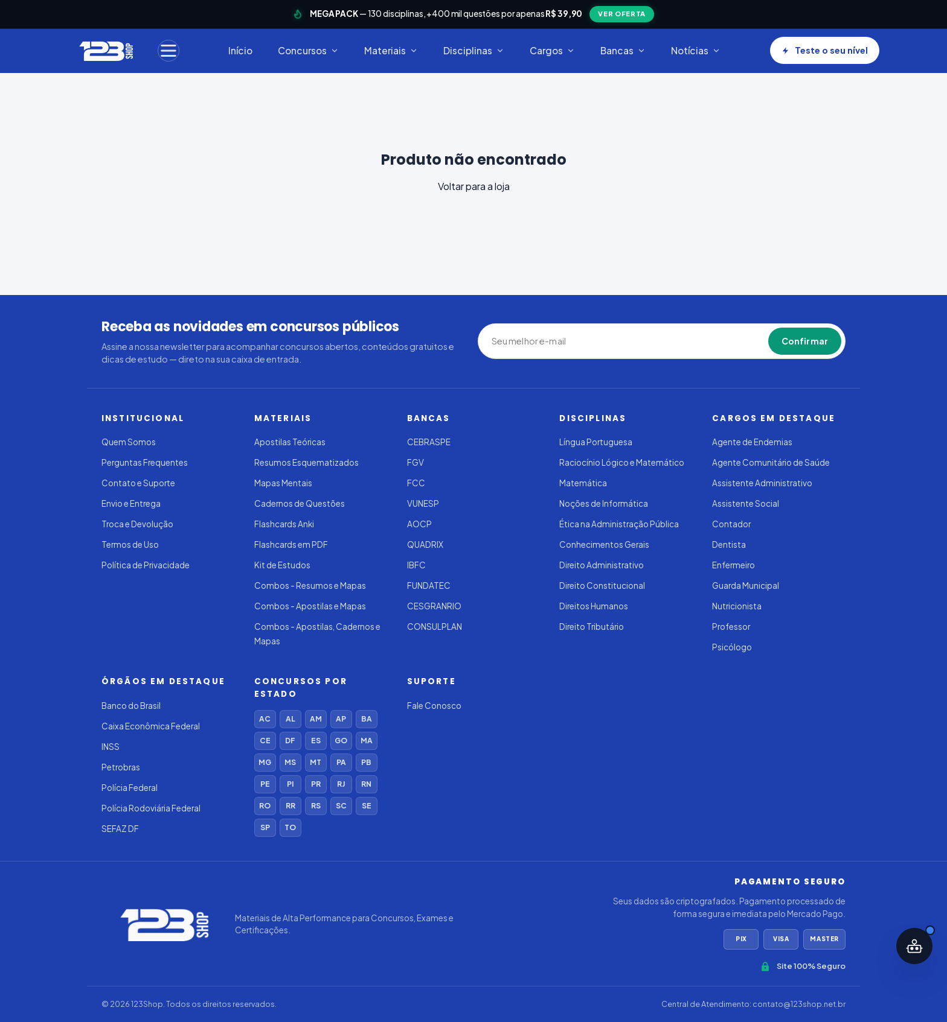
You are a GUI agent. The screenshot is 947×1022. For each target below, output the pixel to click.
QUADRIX (425, 544)
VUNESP (423, 503)
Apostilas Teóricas (290, 442)
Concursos (308, 50)
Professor (731, 626)
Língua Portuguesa (595, 442)
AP (341, 718)
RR (290, 805)
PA (341, 762)
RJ (341, 784)
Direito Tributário (591, 626)
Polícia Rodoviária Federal (151, 808)
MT (315, 762)
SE (366, 805)
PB (366, 762)
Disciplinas (473, 50)
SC (341, 805)
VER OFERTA (622, 13)
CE (265, 740)
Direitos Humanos (593, 606)
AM (316, 718)
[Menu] (168, 51)
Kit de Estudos (282, 565)
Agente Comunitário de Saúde (771, 462)
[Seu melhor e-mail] (547, 341)
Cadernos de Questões (299, 503)
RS (316, 805)
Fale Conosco (434, 705)
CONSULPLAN (434, 626)
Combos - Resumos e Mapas (310, 585)
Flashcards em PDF (291, 544)
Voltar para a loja (474, 186)
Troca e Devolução (137, 524)
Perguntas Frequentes (144, 462)
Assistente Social (745, 503)
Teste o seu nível (825, 50)
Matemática (583, 483)
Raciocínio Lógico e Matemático (621, 462)
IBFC (416, 565)
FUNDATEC (429, 585)
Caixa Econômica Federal (150, 726)
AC (265, 718)
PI (290, 784)
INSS (110, 746)
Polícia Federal (129, 787)
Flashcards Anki (284, 524)
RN (366, 784)
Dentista (729, 544)
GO (341, 740)
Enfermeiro (733, 565)
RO (265, 805)
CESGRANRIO (434, 606)
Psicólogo (732, 647)
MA (367, 740)
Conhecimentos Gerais (604, 544)
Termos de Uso (130, 544)
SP (265, 827)
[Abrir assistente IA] (914, 946)
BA (366, 718)
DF (290, 740)
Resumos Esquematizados (306, 462)
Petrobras (120, 767)
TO (290, 827)
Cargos (552, 50)
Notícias (696, 50)
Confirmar (805, 340)
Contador (731, 524)
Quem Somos (128, 442)
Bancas (623, 50)
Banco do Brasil (131, 705)
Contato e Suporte (138, 483)
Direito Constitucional (602, 585)
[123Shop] (105, 50)
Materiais (391, 50)
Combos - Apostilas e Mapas (310, 606)
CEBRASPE (429, 442)
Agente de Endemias (752, 442)
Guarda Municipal (745, 585)
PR (316, 784)
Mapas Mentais (283, 483)
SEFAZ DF (120, 829)
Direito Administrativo (601, 565)
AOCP (419, 524)
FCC (416, 483)
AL (290, 718)
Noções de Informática (603, 503)
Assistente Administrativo (762, 483)
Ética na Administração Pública (619, 524)
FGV (415, 462)
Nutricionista (737, 606)
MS (290, 762)
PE (265, 784)
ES (316, 740)
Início (240, 50)
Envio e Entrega (131, 503)
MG (264, 762)
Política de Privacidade (145, 565)
